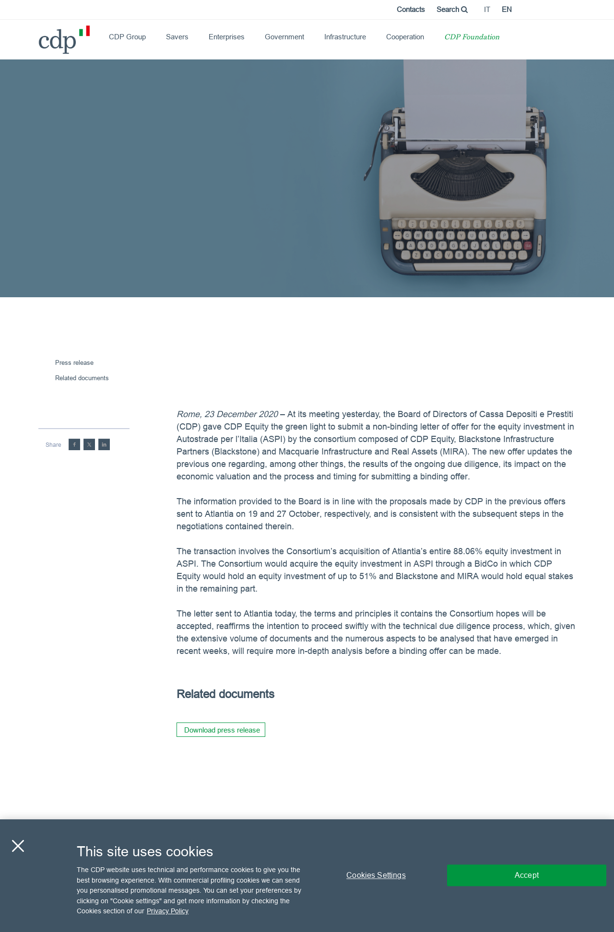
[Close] (17, 846)
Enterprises (227, 37)
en (507, 9)
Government (284, 37)
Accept (527, 875)
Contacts (411, 9)
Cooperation (405, 37)
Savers (177, 37)
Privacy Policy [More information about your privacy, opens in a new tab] (168, 911)
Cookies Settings (376, 875)
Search (452, 9)
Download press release (222, 730)
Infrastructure (345, 37)
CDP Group (127, 37)
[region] (307, 875)
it (487, 9)
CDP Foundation (471, 37)
